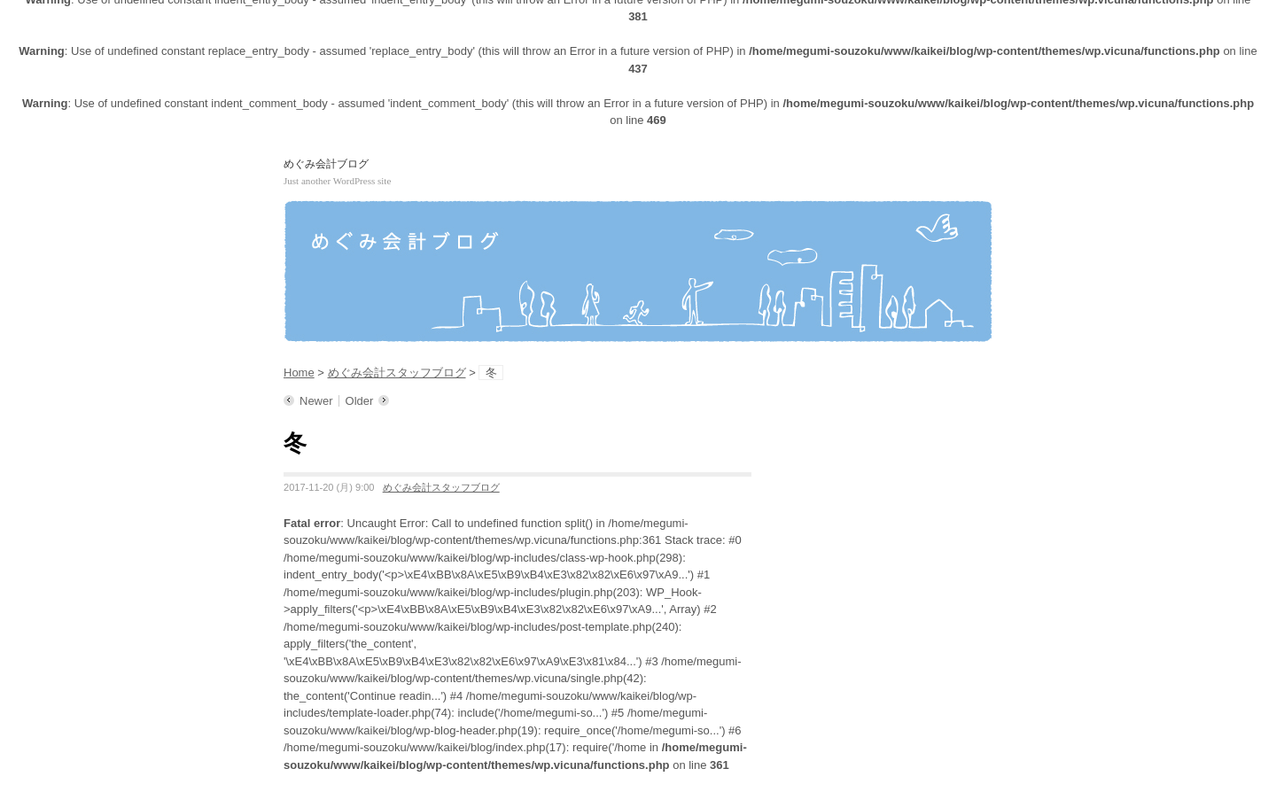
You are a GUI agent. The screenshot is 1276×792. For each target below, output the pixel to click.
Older (360, 401)
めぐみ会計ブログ (326, 164)
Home (299, 372)
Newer (316, 401)
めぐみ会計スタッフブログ (397, 372)
